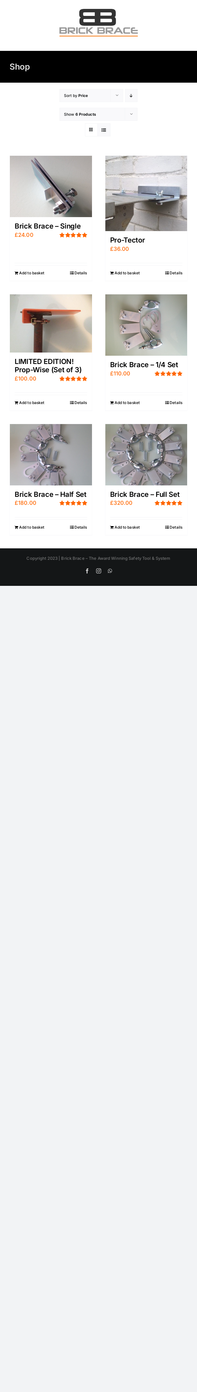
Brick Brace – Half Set (51, 494)
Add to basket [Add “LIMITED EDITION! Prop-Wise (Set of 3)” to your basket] (32, 402)
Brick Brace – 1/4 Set (144, 364)
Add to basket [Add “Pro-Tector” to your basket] (127, 273)
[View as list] (104, 130)
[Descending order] (131, 95)
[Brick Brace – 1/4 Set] (146, 325)
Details (80, 273)
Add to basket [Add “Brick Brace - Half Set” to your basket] (32, 527)
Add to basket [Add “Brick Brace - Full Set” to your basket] (127, 527)
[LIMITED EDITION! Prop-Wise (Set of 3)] (51, 323)
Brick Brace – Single (48, 226)
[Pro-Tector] (146, 193)
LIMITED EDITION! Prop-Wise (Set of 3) (48, 365)
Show (80, 114)
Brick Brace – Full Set (145, 494)
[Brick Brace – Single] (51, 186)
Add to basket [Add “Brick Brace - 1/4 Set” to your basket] (127, 402)
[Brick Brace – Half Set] (51, 454)
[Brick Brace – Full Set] (146, 454)
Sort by (76, 95)
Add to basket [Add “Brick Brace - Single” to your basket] (32, 273)
